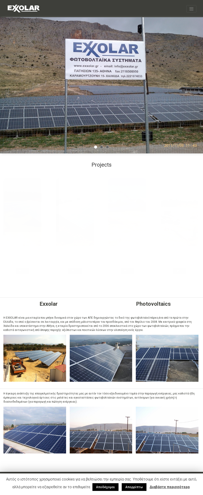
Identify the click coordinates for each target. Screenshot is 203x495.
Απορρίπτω (134, 487)
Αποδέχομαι (105, 487)
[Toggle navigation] (191, 8)
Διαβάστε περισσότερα (170, 487)
